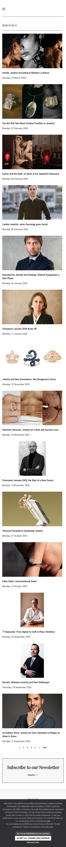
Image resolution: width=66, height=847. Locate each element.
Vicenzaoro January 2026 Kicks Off (19, 329)
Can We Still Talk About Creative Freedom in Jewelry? (28, 123)
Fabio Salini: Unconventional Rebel (19, 581)
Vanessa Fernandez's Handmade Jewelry (22, 531)
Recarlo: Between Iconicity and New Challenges (25, 682)
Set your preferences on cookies (33, 833)
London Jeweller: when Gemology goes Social (25, 224)
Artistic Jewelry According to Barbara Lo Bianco (25, 73)
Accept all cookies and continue (33, 838)
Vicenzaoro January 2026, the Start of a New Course (27, 480)
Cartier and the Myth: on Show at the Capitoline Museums (30, 174)
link (48, 821)
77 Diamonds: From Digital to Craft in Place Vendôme (28, 632)
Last (44, 747)
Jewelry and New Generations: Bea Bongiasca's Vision (29, 379)
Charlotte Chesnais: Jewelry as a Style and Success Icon (30, 430)
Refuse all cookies (33, 842)
